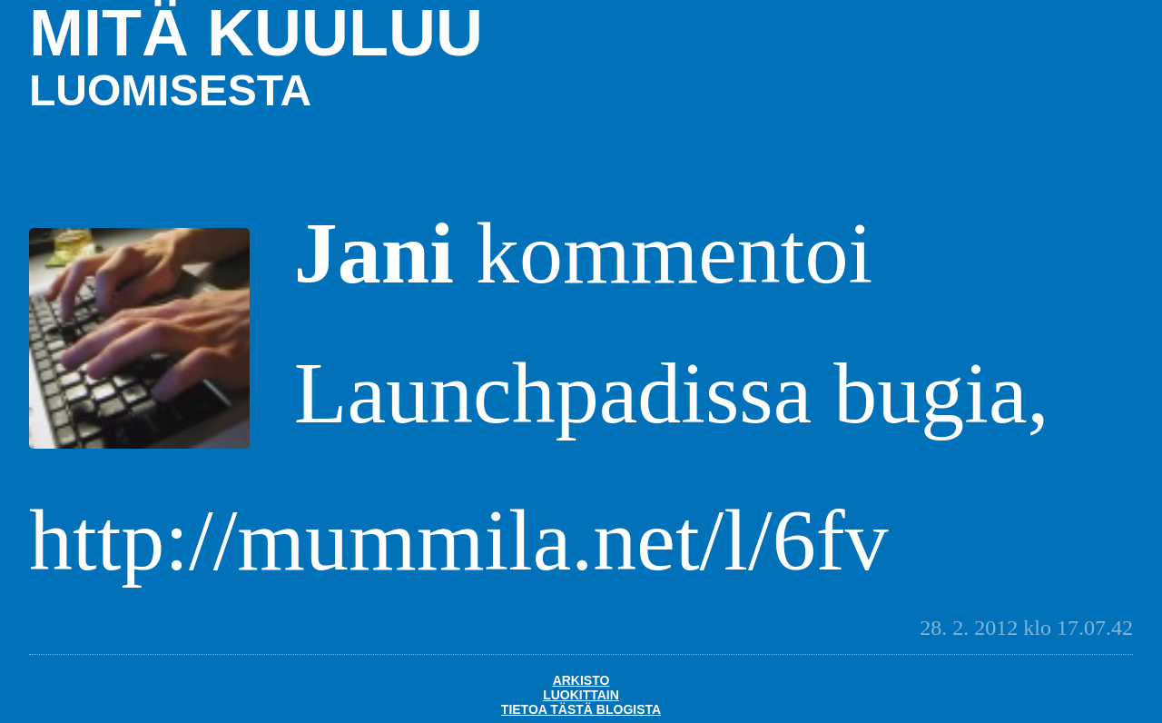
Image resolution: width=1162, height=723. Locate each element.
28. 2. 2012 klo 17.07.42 (1026, 627)
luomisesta (170, 90)
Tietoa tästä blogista (581, 709)
